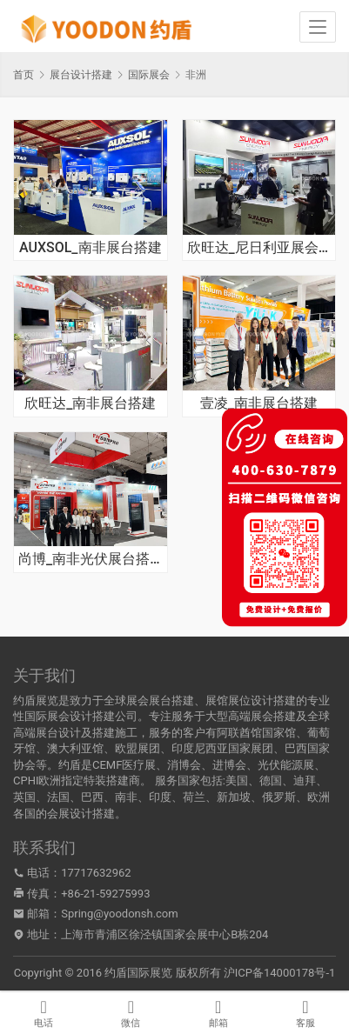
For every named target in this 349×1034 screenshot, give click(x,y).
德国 (270, 780)
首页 (23, 75)
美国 (236, 780)
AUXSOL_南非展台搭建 (90, 248)
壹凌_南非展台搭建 (259, 403)
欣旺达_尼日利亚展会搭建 (259, 248)
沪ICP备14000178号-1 (280, 972)
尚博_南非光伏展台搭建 (90, 559)
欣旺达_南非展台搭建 (90, 403)
